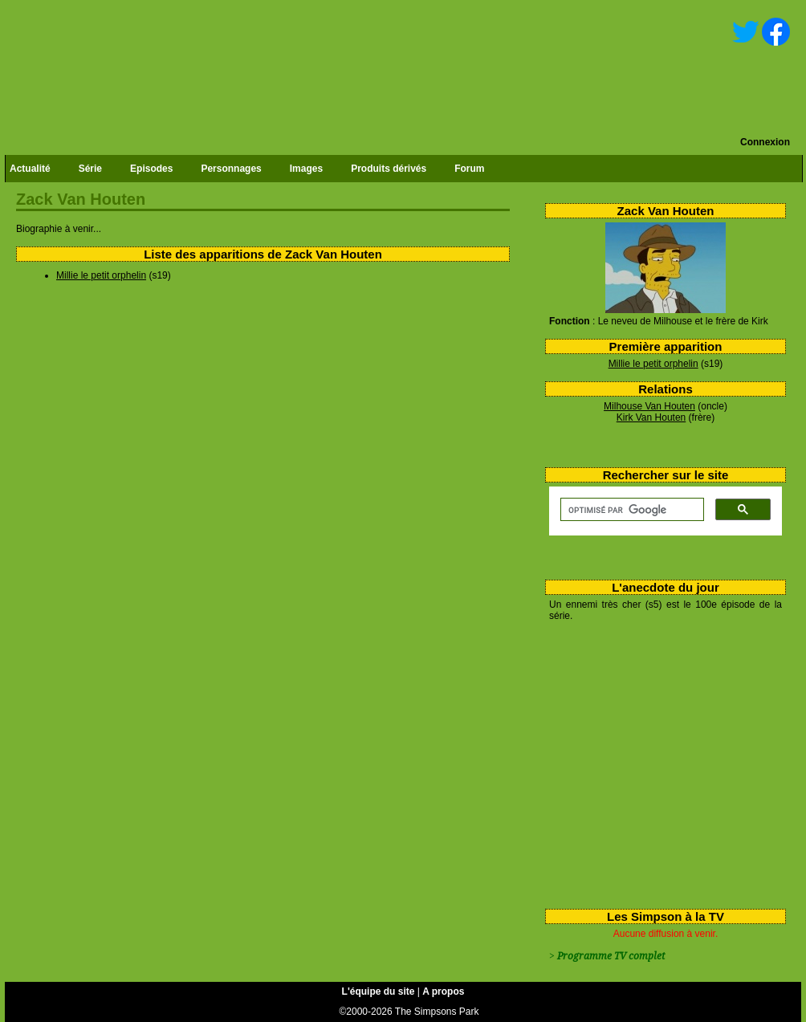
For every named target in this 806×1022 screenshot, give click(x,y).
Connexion (765, 142)
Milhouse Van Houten (649, 406)
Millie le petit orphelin (653, 363)
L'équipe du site (378, 991)
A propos (443, 991)
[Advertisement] (659, 761)
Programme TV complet (611, 956)
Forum (469, 168)
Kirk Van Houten (651, 417)
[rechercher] (630, 510)
